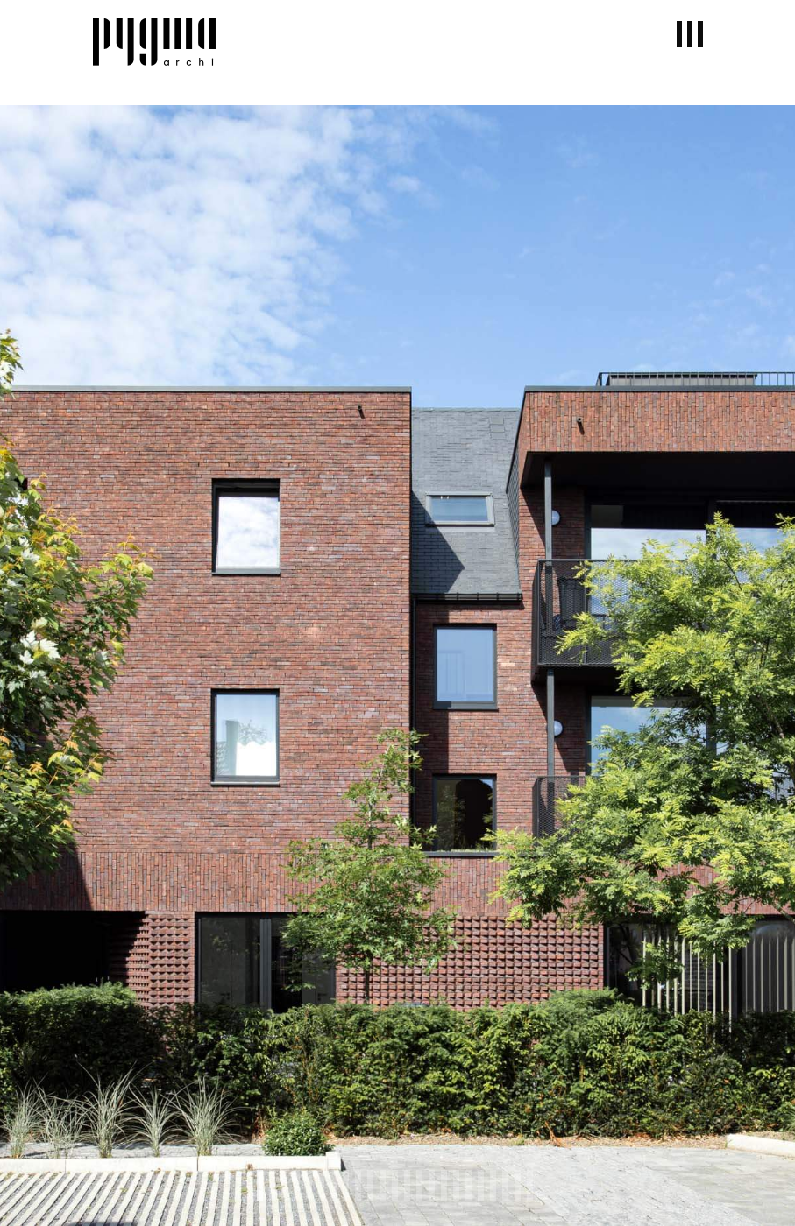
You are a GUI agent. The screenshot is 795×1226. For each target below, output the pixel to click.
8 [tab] (346, 1185)
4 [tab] (297, 1185)
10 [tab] (370, 1185)
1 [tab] (260, 1185)
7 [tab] (333, 1185)
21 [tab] (505, 1185)
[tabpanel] (397, 665)
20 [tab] (493, 1185)
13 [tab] (407, 1185)
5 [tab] (309, 1185)
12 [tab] (395, 1185)
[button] (689, 34)
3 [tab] (284, 1185)
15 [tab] (432, 1185)
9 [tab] (358, 1185)
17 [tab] (456, 1185)
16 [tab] (444, 1185)
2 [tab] (272, 1185)
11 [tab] (383, 1185)
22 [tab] (518, 1185)
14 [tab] (419, 1185)
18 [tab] (468, 1185)
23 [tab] (530, 1185)
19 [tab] (481, 1185)
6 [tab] (321, 1185)
